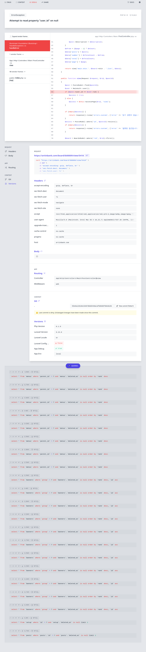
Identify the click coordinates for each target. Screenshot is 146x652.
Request (8, 147)
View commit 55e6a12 (125, 306)
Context (8, 175)
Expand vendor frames (19, 36)
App (6, 163)
